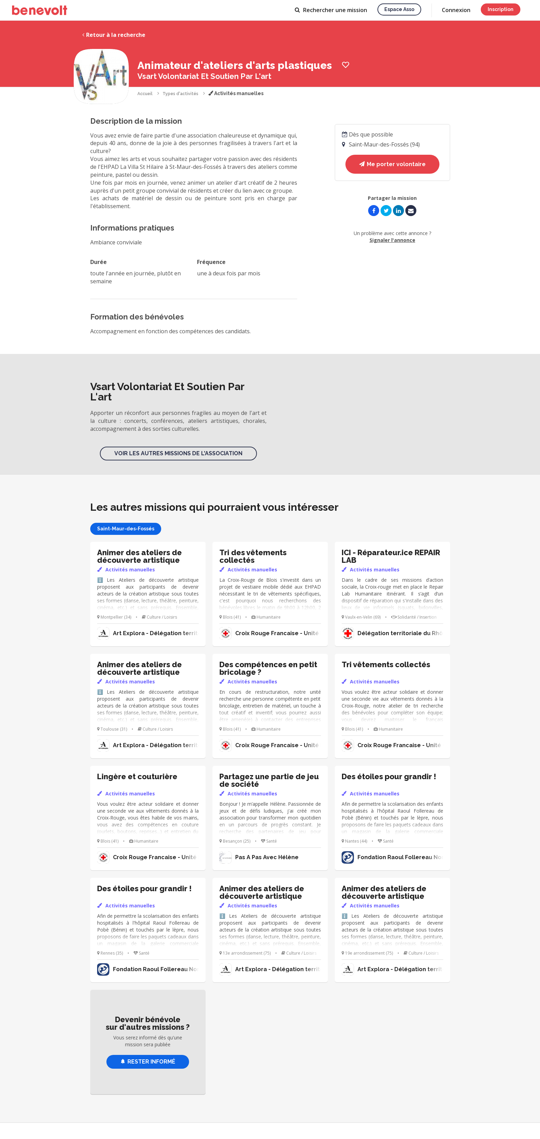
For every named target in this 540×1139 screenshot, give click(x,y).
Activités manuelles (235, 93)
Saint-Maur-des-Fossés (125, 528)
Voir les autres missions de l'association (178, 453)
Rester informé (147, 1061)
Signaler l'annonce (392, 240)
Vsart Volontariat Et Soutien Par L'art (204, 76)
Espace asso (399, 9)
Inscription (500, 9)
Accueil (145, 93)
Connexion (456, 10)
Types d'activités (180, 93)
